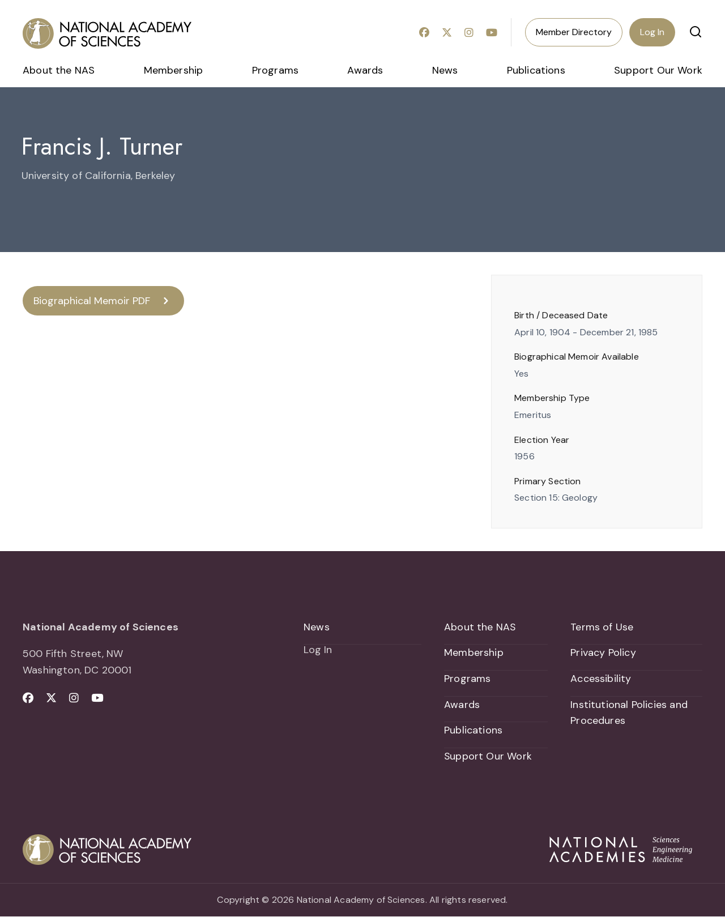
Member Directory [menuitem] (574, 32)
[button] (695, 32)
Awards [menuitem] (365, 70)
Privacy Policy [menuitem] (603, 653)
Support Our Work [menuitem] (658, 70)
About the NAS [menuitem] (59, 70)
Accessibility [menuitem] (600, 679)
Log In (652, 32)
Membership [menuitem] (173, 70)
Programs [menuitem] (275, 70)
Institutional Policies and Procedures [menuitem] (629, 713)
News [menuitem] (445, 70)
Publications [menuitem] (536, 70)
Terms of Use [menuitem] (601, 627)
